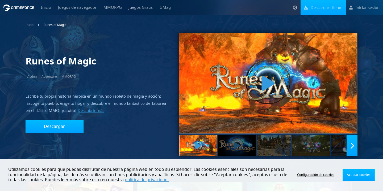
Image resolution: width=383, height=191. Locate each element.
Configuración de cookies (315, 174)
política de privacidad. (147, 180)
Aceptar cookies (358, 174)
